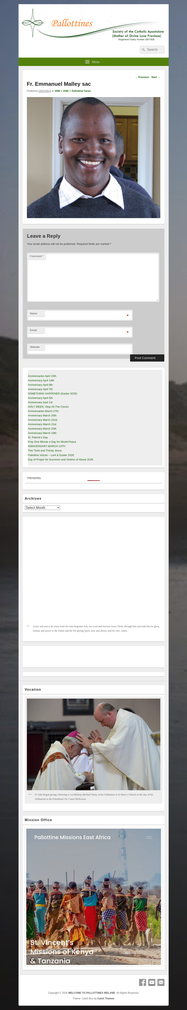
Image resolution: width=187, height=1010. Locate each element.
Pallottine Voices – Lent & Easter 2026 (51, 455)
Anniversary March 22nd (42, 419)
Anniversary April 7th (40, 389)
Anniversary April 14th (41, 380)
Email (33, 330)
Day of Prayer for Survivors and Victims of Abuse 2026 (60, 459)
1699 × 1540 (61, 91)
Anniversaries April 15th (42, 376)
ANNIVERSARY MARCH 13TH (46, 446)
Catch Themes (105, 998)
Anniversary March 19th (42, 433)
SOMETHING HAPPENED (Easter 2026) (52, 393)
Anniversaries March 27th (43, 411)
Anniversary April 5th (40, 397)
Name (33, 313)
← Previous (142, 77)
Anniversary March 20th (42, 428)
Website (35, 347)
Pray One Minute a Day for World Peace (52, 441)
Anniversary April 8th (40, 384)
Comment (37, 256)
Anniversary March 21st (42, 424)
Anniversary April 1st (40, 402)
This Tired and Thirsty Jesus (45, 450)
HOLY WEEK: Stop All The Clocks (48, 406)
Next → (156, 77)
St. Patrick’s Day (38, 437)
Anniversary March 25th (42, 415)
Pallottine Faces (81, 91)
